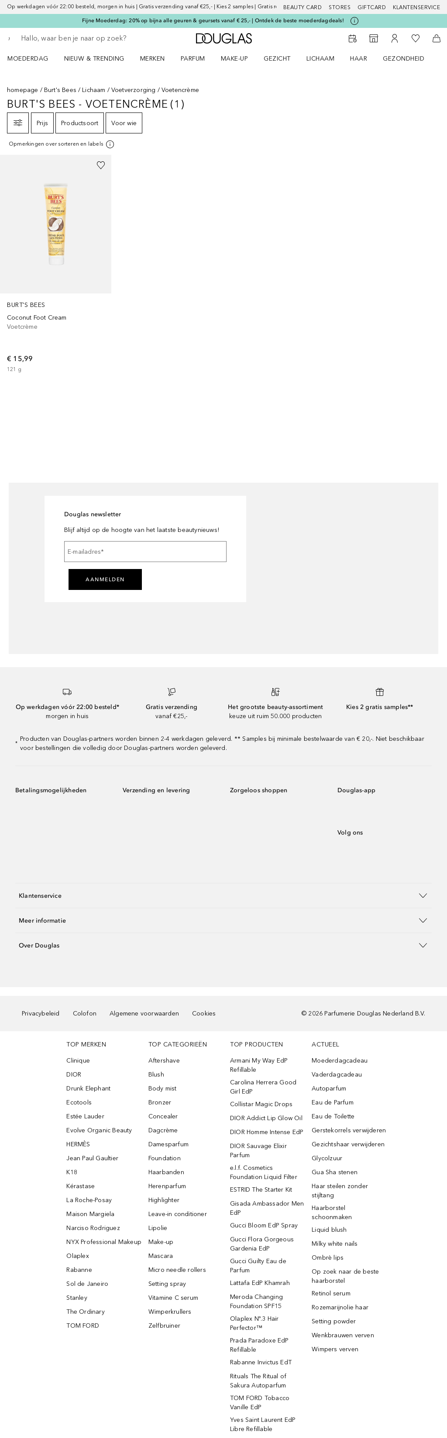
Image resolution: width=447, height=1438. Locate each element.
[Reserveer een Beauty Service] (352, 38)
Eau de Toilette (333, 1116)
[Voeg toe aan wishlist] (100, 165)
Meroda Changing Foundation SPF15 (256, 1301)
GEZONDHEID (403, 58)
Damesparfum (168, 1144)
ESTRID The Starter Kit (261, 1189)
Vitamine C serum (173, 1298)
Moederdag (27, 58)
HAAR (358, 58)
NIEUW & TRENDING (94, 58)
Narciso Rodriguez (93, 1228)
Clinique (78, 1060)
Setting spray (167, 1284)
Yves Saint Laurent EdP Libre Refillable (263, 1424)
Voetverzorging (133, 90)
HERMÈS (78, 1144)
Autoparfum (329, 1088)
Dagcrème (163, 1130)
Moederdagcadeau (340, 1060)
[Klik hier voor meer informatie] (354, 20)
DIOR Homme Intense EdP (266, 1132)
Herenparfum (167, 1186)
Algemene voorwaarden (144, 1013)
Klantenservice (416, 7)
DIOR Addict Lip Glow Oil (266, 1118)
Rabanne (79, 1270)
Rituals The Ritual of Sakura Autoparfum (258, 1381)
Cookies (204, 1013)
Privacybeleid (41, 1013)
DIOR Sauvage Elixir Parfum (258, 1150)
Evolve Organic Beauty (99, 1130)
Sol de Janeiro (87, 1284)
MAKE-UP (234, 58)
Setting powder (334, 1321)
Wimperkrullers (170, 1311)
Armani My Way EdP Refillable (259, 1065)
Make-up (160, 1242)
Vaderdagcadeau (337, 1074)
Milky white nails (335, 1243)
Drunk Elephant (88, 1088)
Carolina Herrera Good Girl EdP (263, 1087)
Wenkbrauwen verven (343, 1335)
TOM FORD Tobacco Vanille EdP (259, 1402)
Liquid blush (329, 1230)
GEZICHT (277, 58)
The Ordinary (85, 1311)
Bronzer (159, 1102)
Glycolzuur (327, 1158)
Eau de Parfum (333, 1102)
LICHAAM (320, 58)
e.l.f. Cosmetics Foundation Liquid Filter (263, 1172)
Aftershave (164, 1060)
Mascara (160, 1256)
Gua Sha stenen (335, 1172)
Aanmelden (105, 579)
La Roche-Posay (89, 1200)
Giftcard (372, 7)
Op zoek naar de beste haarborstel (345, 1276)
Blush (156, 1074)
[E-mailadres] (145, 551)
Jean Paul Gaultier (92, 1158)
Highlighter (163, 1200)
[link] (55, 264)
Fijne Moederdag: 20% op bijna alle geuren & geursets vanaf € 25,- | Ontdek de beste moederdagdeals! (213, 20)
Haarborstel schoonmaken (332, 1212)
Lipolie (157, 1228)
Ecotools (79, 1102)
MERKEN (152, 58)
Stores (340, 7)
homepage (22, 90)
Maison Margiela (90, 1214)
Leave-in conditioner (177, 1214)
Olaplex (77, 1256)
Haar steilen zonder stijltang (340, 1190)
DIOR (73, 1074)
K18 (71, 1172)
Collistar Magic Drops (261, 1104)
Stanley (76, 1298)
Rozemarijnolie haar (340, 1307)
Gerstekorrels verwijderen (349, 1130)
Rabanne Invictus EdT (261, 1362)
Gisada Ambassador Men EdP (267, 1208)
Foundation (164, 1158)
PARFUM (193, 58)
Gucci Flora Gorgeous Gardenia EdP (262, 1244)
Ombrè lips (328, 1257)
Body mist (162, 1088)
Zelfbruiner (164, 1325)
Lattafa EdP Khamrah (260, 1283)
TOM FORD (82, 1325)
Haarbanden (166, 1172)
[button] (223, 895)
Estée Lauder (85, 1116)
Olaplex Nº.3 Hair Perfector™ (254, 1323)
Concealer (163, 1116)
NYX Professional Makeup (103, 1242)
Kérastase (80, 1186)
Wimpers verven (335, 1349)
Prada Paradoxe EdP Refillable (259, 1345)
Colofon (84, 1013)
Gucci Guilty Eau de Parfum (258, 1265)
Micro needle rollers (177, 1270)
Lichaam (93, 90)
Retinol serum (331, 1293)
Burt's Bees (60, 90)
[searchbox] (83, 38)
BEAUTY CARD (302, 7)
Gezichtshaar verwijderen (348, 1144)
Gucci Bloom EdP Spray (264, 1225)
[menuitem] (33, 58)
